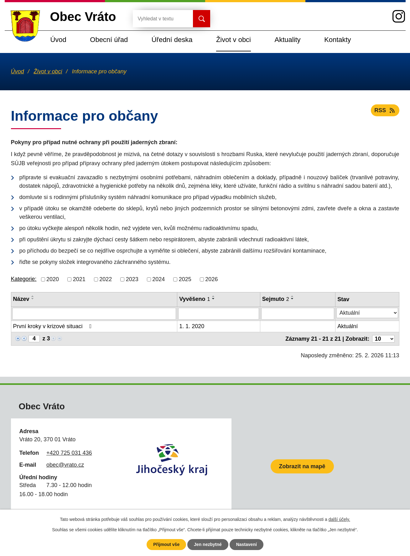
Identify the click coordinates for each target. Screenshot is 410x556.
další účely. (339, 519)
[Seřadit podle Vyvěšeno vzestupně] (213, 296)
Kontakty (337, 40)
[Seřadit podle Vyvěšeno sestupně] (213, 298)
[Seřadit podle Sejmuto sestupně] (292, 298)
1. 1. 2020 (191, 326)
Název (21, 299)
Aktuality (288, 40)
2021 (79, 279)
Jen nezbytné (208, 544)
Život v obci (233, 40)
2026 (211, 279)
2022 (105, 279)
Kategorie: (24, 279)
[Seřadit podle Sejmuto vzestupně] (292, 296)
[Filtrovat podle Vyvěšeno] (218, 314)
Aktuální (347, 326)
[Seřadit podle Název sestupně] (32, 298)
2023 (132, 279)
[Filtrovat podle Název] (94, 314)
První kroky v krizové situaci (53, 326)
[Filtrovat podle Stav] (367, 313)
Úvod (58, 40)
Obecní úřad (109, 40)
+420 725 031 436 (69, 453)
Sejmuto (275, 299)
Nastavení (246, 544)
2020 (52, 279)
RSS (385, 110)
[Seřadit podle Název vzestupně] (32, 296)
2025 (185, 279)
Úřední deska (172, 40)
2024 (158, 279)
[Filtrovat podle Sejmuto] (297, 314)
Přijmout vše (166, 544)
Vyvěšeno (194, 299)
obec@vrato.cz (65, 465)
